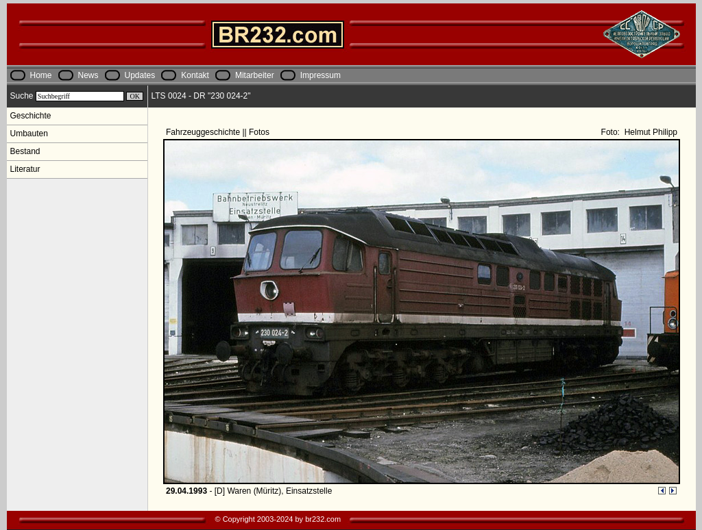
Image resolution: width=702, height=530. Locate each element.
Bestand (25, 151)
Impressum (320, 75)
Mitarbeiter (254, 75)
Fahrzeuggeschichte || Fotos (218, 132)
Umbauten (29, 133)
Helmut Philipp (649, 132)
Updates (140, 75)
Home (41, 75)
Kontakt (195, 75)
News (88, 75)
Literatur (25, 169)
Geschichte (30, 116)
